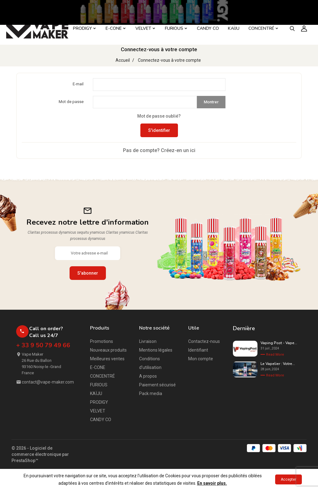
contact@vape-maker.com (48, 382)
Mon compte (200, 358)
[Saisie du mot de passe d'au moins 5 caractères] (145, 102)
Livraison (148, 341)
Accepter (288, 479)
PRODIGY (99, 402)
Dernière (244, 328)
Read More (275, 355)
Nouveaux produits (108, 350)
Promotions (101, 341)
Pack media (150, 393)
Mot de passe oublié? (159, 116)
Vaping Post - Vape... (279, 343)
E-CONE (97, 367)
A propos (148, 376)
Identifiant (198, 350)
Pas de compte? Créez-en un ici (159, 150)
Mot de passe (71, 101)
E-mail (78, 84)
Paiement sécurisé (157, 384)
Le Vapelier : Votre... (278, 364)
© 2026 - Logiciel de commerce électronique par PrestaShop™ (40, 454)
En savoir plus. (212, 483)
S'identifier (159, 130)
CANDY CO (100, 419)
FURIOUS (98, 384)
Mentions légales (155, 350)
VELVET (97, 410)
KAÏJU (96, 393)
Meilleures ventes (107, 358)
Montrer (211, 102)
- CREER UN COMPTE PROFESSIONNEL (266, 5)
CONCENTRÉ (102, 376)
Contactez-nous (204, 341)
